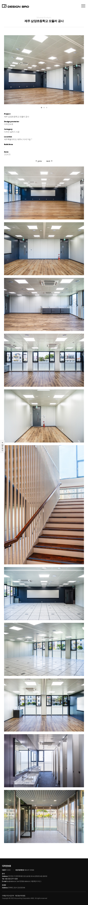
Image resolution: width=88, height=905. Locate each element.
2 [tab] (44, 107)
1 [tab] (41, 107)
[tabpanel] (44, 69)
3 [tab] (46, 107)
